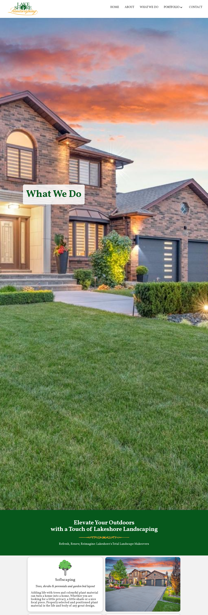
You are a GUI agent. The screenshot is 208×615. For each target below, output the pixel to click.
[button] (173, 7)
